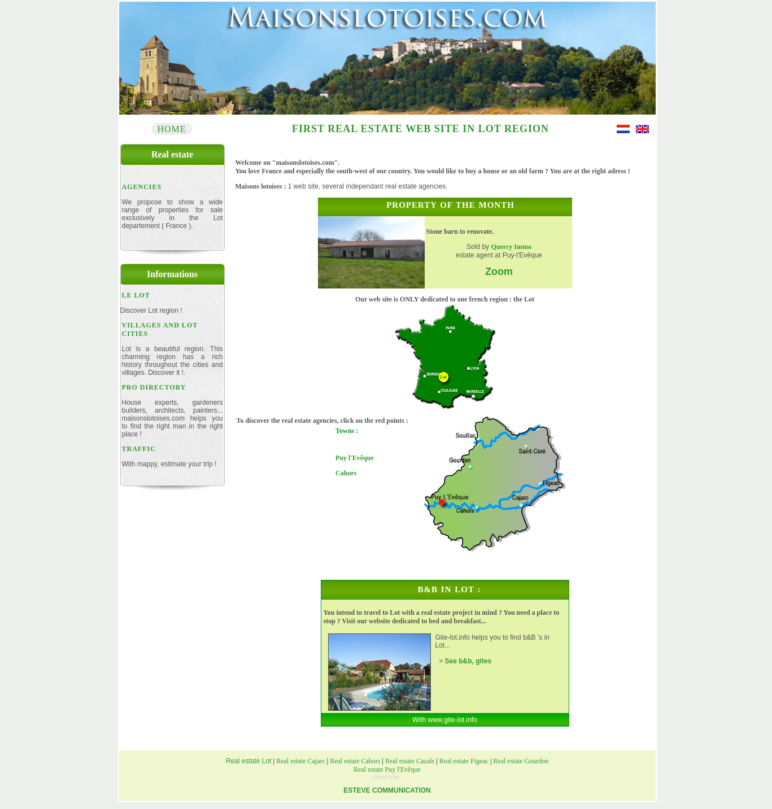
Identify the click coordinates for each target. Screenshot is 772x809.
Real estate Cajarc (299, 761)
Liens (380, 777)
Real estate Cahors (355, 761)
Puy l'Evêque (354, 458)
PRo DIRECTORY (154, 387)
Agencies (142, 187)
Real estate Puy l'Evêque (387, 769)
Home (171, 129)
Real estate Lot (249, 761)
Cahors (345, 473)
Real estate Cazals (409, 761)
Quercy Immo (511, 247)
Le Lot (136, 295)
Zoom (499, 271)
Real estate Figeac (464, 761)
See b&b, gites (468, 661)
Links (393, 777)
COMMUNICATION (401, 790)
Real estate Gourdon (519, 761)
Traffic (139, 449)
